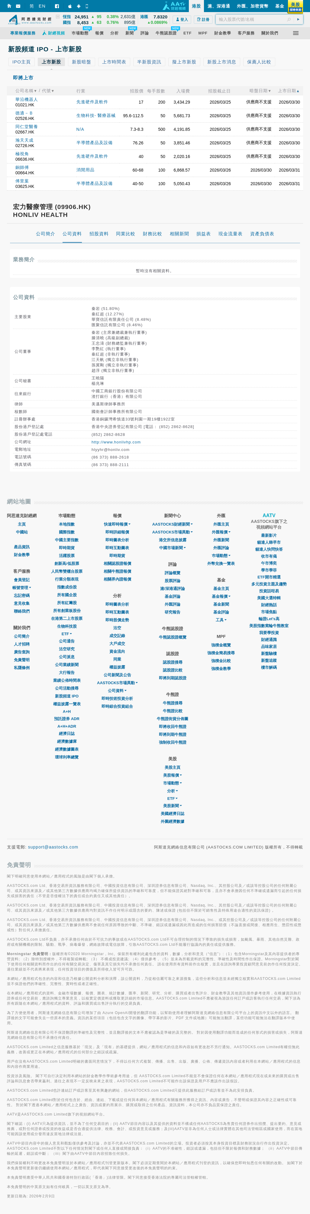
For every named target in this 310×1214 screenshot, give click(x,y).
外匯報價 (221, 532)
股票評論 (172, 580)
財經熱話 (269, 605)
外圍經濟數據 (172, 821)
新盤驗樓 (269, 653)
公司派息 (67, 657)
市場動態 (172, 783)
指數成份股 (67, 587)
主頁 (22, 524)
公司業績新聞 (67, 664)
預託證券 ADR (66, 718)
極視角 (22, 153)
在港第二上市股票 (66, 618)
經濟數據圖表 (67, 749)
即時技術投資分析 (117, 698)
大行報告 (67, 672)
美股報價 (172, 775)
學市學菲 (269, 570)
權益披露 (117, 667)
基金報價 (221, 596)
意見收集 (22, 603)
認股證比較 (172, 670)
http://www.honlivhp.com (116, 442)
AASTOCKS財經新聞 (172, 524)
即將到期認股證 (172, 678)
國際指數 (67, 532)
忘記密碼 (22, 595)
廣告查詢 (22, 652)
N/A (80, 129)
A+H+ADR (66, 726)
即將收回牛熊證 (172, 726)
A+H (67, 711)
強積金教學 (221, 668)
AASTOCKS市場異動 (117, 683)
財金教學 (22, 554)
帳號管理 (21, 587)
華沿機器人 (26, 99)
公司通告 (67, 641)
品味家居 (269, 646)
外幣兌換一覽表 (221, 563)
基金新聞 (221, 604)
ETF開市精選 (269, 577)
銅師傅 (22, 167)
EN (42, 5)
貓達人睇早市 (269, 542)
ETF (67, 634)
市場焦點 (269, 612)
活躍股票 (67, 555)
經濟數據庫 (67, 741)
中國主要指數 (67, 540)
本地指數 (67, 524)
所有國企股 (67, 595)
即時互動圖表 (117, 548)
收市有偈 (269, 556)
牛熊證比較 (172, 711)
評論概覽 (172, 573)
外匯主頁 (221, 524)
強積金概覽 (221, 645)
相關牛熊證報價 (117, 571)
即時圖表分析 (117, 540)
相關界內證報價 (117, 579)
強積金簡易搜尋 (221, 653)
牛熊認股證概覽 (172, 637)
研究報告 (172, 612)
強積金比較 (221, 661)
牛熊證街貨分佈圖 (172, 718)
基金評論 (172, 596)
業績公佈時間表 (67, 680)
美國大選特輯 (269, 598)
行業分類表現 (67, 579)
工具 (221, 620)
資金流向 (117, 651)
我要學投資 (269, 632)
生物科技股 (67, 626)
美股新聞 (172, 805)
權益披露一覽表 (67, 704)
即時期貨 (67, 548)
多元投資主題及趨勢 (269, 584)
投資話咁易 (269, 591)
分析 (172, 791)
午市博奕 (269, 563)
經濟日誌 (67, 733)
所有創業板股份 (67, 610)
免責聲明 (22, 660)
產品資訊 (22, 547)
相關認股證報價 (117, 563)
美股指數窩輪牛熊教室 (269, 625)
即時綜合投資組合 (117, 706)
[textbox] (259, 19)
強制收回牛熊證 (172, 742)
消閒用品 (85, 169)
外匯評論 (172, 604)
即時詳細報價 (117, 532)
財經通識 (269, 639)
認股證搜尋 (172, 662)
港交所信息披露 (172, 540)
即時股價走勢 (117, 620)
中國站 (22, 532)
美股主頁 (172, 767)
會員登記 (22, 580)
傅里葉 (22, 181)
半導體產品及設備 (94, 142)
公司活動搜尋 (67, 688)
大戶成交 (117, 643)
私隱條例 (22, 667)
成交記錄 (117, 635)
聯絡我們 (22, 611)
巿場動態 (221, 555)
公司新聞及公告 (117, 675)
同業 (117, 659)
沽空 (117, 628)
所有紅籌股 (67, 603)
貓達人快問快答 (269, 549)
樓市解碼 (269, 667)
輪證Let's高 (269, 619)
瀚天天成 (24, 140)
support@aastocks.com (53, 847)
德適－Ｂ (24, 113)
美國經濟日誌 (172, 813)
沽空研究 (67, 649)
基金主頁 (221, 588)
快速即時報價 (117, 524)
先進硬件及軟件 (92, 101)
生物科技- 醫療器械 (96, 115)
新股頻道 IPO (67, 696)
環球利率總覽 (67, 757)
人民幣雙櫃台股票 (66, 571)
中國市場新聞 (172, 548)
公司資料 (117, 690)
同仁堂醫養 (26, 126)
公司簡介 (22, 636)
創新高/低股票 (66, 563)
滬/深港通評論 (172, 588)
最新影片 (269, 535)
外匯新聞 (221, 540)
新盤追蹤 (269, 660)
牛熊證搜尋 (172, 703)
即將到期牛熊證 (172, 734)
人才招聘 (22, 644)
